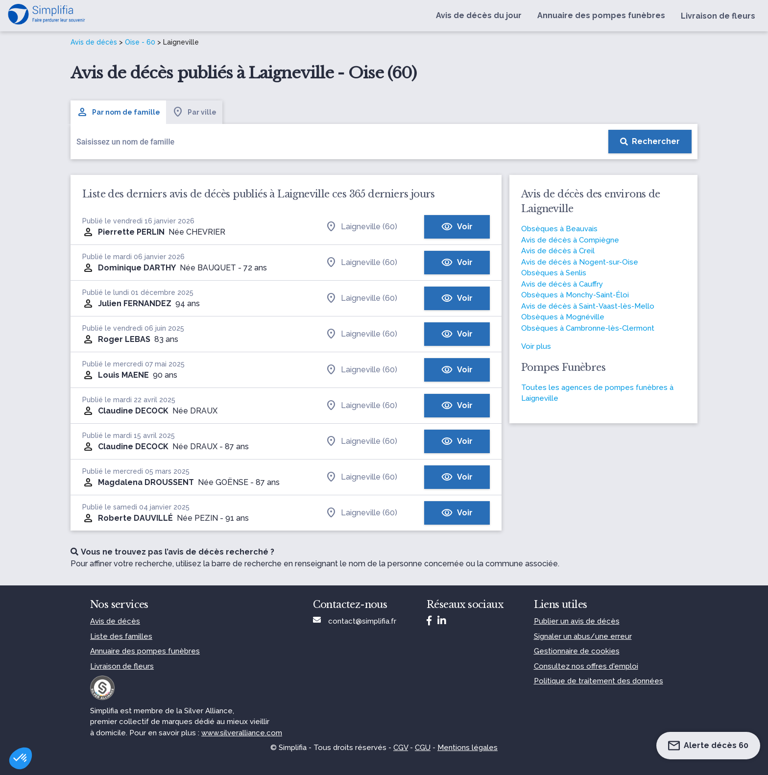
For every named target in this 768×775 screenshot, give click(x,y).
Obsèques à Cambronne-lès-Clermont (587, 328)
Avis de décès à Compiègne (570, 240)
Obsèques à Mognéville (562, 317)
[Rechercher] (650, 141)
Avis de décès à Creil (558, 250)
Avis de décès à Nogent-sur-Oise (579, 262)
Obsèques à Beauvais (559, 228)
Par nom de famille (118, 112)
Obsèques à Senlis (553, 272)
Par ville (194, 112)
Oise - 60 (140, 42)
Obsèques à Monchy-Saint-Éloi (575, 295)
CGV (400, 747)
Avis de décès (94, 42)
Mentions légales (467, 747)
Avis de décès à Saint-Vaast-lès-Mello (587, 306)
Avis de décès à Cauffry (562, 284)
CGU (423, 747)
